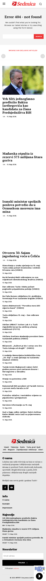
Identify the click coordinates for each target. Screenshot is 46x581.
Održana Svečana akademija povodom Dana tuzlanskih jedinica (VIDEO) (22, 337)
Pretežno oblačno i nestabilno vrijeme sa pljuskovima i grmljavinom (21, 396)
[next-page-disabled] (42, 56)
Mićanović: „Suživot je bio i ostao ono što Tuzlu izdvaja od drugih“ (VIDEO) (22, 347)
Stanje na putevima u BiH (14, 379)
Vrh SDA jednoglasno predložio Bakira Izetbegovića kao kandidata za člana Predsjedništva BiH (18, 105)
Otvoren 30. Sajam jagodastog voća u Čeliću (21, 254)
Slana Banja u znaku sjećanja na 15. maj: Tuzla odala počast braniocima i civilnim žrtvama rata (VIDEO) (21, 267)
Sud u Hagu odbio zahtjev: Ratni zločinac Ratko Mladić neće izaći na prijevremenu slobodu (21, 414)
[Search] (39, 36)
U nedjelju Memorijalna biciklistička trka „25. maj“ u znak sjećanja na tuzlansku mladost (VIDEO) (21, 357)
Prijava (23, 563)
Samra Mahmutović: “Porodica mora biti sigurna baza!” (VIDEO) (21, 307)
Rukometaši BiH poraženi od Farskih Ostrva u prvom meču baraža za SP (22, 387)
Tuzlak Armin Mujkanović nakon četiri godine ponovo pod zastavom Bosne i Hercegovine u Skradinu (20, 369)
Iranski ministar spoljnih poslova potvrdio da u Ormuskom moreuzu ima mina (21, 206)
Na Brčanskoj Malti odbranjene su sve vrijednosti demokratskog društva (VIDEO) (22, 278)
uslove (16, 568)
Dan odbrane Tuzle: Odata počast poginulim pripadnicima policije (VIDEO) (20, 288)
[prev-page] (3, 56)
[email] (23, 556)
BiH (3, 525)
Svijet (4, 534)
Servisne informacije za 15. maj (17, 405)
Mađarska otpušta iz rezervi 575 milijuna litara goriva (22, 156)
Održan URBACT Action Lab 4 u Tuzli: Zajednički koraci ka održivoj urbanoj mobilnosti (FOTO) (20, 326)
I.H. (4, 116)
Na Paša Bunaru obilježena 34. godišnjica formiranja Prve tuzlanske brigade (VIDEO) (22, 297)
